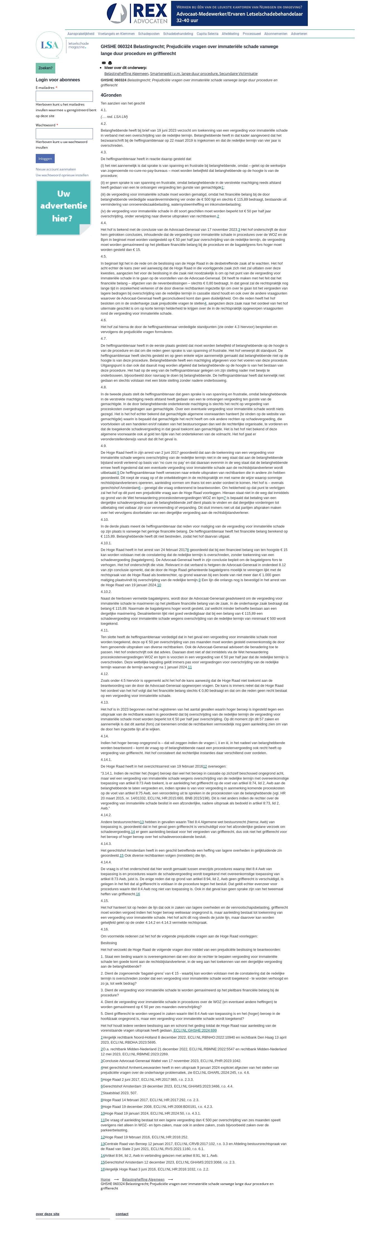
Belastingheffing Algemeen (126, 73)
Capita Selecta (208, 34)
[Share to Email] (104, 63)
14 (133, 832)
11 (190, 667)
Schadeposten (149, 34)
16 (138, 894)
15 (122, 855)
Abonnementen (275, 34)
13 (142, 822)
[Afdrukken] (110, 63)
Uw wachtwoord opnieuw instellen (62, 175)
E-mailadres (45, 87)
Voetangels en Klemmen (116, 34)
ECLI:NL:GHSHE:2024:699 (195, 1030)
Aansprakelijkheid (81, 34)
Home (105, 1179)
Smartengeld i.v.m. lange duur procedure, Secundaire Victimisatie (204, 73)
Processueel (252, 34)
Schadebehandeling (178, 34)
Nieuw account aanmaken (56, 169)
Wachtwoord (45, 125)
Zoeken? (45, 67)
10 (159, 585)
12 (205, 766)
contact (122, 1214)
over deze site (47, 1214)
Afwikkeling (230, 34)
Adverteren (299, 34)
